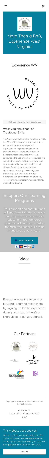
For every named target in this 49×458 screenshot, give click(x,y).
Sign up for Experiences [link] (24, 414)
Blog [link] (24, 417)
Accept (24, 452)
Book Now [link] (24, 410)
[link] (43, 6)
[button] (5, 6)
